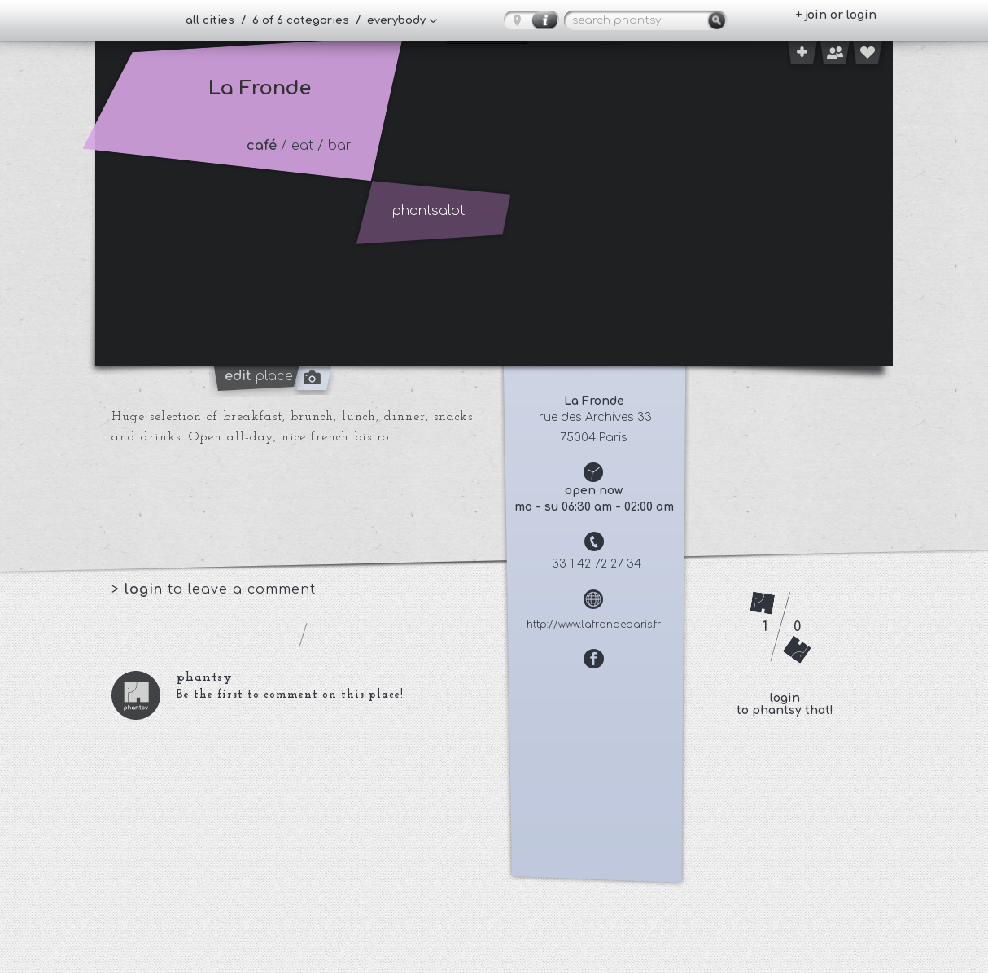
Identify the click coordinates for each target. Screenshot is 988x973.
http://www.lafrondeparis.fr (594, 624)
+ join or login (836, 15)
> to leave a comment (213, 589)
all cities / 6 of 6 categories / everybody (306, 20)
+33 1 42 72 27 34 (593, 564)
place (259, 376)
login (146, 589)
